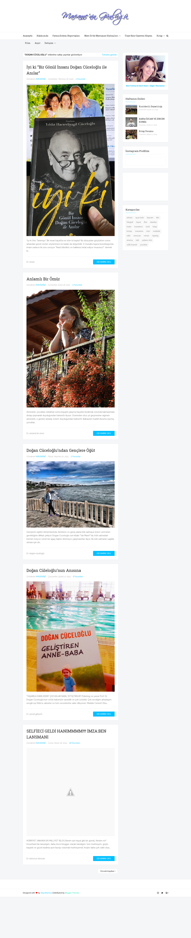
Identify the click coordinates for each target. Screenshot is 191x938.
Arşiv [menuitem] (37, 43)
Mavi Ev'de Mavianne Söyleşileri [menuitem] (101, 35)
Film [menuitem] (27, 43)
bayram (150, 218)
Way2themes (46, 893)
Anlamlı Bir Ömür (43, 278)
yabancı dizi (147, 240)
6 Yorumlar (78, 576)
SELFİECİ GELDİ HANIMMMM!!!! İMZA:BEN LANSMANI (66, 734)
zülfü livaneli (132, 245)
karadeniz (138, 227)
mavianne (139, 231)
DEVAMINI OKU (104, 262)
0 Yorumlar (77, 285)
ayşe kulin (139, 218)
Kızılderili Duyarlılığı (150, 106)
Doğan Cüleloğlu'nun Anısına (53, 570)
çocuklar (143, 245)
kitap (155, 227)
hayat (138, 222)
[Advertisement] (87, 917)
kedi (148, 227)
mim (148, 231)
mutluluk (156, 231)
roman (146, 236)
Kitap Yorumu (146, 131)
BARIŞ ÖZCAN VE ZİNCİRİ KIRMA (152, 120)
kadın (129, 227)
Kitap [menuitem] (159, 35)
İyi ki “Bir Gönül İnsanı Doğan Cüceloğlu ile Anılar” (66, 70)
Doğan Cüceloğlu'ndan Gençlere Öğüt (60, 450)
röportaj (155, 236)
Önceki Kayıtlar (107, 871)
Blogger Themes (72, 893)
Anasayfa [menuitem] (27, 35)
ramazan (137, 236)
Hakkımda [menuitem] (42, 35)
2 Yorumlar (80, 79)
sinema (130, 240)
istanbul (153, 222)
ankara (129, 218)
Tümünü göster (109, 55)
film (157, 218)
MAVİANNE (41, 79)
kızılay (129, 231)
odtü (128, 236)
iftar (145, 222)
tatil (137, 240)
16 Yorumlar (74, 743)
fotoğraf (130, 222)
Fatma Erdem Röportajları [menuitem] (66, 35)
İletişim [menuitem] (49, 43)
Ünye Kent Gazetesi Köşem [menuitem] (138, 35)
